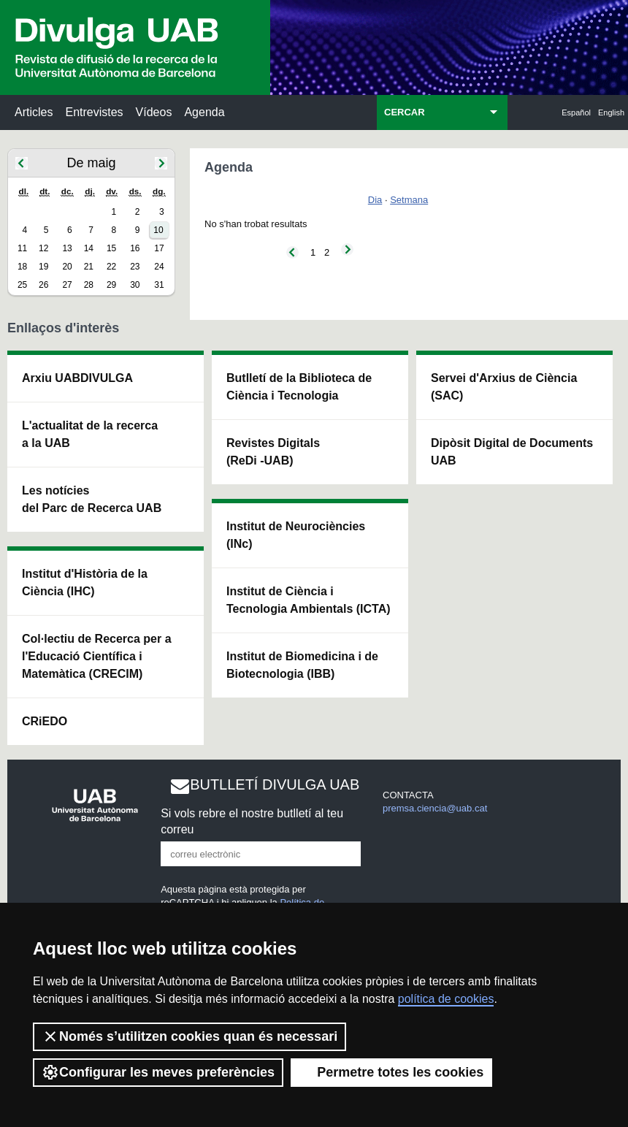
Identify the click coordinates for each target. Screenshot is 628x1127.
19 (43, 266)
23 (134, 266)
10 (158, 230)
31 (159, 285)
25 (22, 285)
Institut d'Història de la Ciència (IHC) (85, 582)
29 (111, 285)
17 (159, 248)
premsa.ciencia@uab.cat (435, 808)
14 (88, 248)
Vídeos (154, 112)
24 (159, 266)
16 (134, 248)
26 (43, 285)
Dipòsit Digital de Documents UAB (512, 452)
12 (43, 248)
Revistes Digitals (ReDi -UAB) (273, 452)
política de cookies (446, 999)
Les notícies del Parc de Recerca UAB (91, 499)
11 (22, 248)
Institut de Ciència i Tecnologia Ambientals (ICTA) (308, 600)
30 (134, 285)
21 (88, 266)
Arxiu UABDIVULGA (77, 378)
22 (111, 266)
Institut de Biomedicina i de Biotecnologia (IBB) (302, 665)
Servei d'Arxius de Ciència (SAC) (504, 387)
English (611, 112)
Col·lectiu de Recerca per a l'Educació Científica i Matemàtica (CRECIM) (97, 656)
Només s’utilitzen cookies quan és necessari (189, 1036)
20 (67, 266)
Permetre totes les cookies (391, 1072)
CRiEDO (44, 721)
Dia (375, 199)
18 (22, 266)
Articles (34, 112)
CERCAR (404, 112)
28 (88, 285)
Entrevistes (94, 112)
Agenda (204, 112)
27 (67, 285)
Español (576, 112)
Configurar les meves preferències (158, 1072)
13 (67, 248)
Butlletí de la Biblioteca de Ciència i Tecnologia (299, 387)
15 (111, 248)
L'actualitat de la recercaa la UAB (90, 434)
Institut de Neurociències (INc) (295, 535)
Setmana (409, 199)
